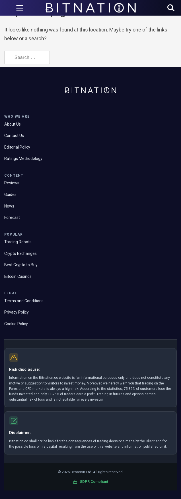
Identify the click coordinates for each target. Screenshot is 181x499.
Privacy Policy (16, 312)
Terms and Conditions (24, 301)
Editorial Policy (17, 147)
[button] (171, 8)
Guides (10, 194)
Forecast (12, 217)
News (9, 206)
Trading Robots (18, 242)
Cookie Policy (16, 324)
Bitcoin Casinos (18, 276)
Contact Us (14, 135)
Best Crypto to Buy (21, 265)
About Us (12, 124)
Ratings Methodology (23, 158)
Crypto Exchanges (20, 253)
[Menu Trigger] (20, 8)
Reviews (11, 183)
